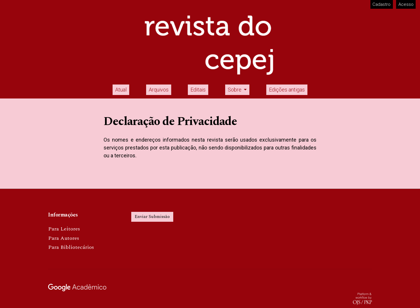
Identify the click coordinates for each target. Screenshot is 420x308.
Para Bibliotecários (71, 247)
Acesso (406, 4)
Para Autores (63, 238)
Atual (121, 90)
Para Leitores (64, 229)
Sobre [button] (235, 90)
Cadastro (381, 4)
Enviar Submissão (152, 216)
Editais (198, 90)
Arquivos (159, 90)
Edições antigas (287, 90)
